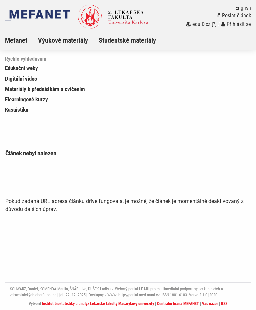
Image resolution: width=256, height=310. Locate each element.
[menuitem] (21, 40)
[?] (214, 24)
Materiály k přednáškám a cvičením (45, 89)
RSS (224, 303)
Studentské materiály (127, 40)
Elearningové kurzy (26, 99)
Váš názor (210, 303)
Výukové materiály (63, 40)
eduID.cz (198, 24)
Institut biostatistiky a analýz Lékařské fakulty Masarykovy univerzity (98, 303)
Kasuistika (16, 109)
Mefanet (16, 40)
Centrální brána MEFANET (178, 303)
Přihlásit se (236, 24)
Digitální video (21, 78)
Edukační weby (21, 68)
